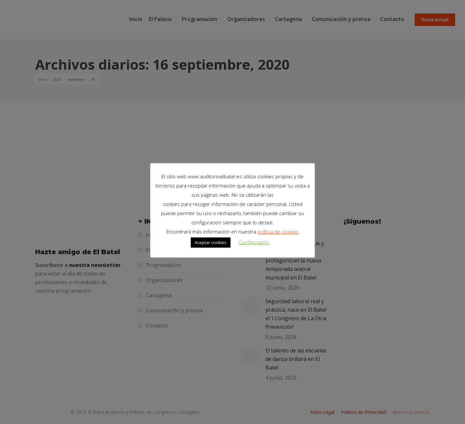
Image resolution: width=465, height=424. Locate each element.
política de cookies (278, 231)
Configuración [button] (254, 242)
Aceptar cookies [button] (211, 242)
